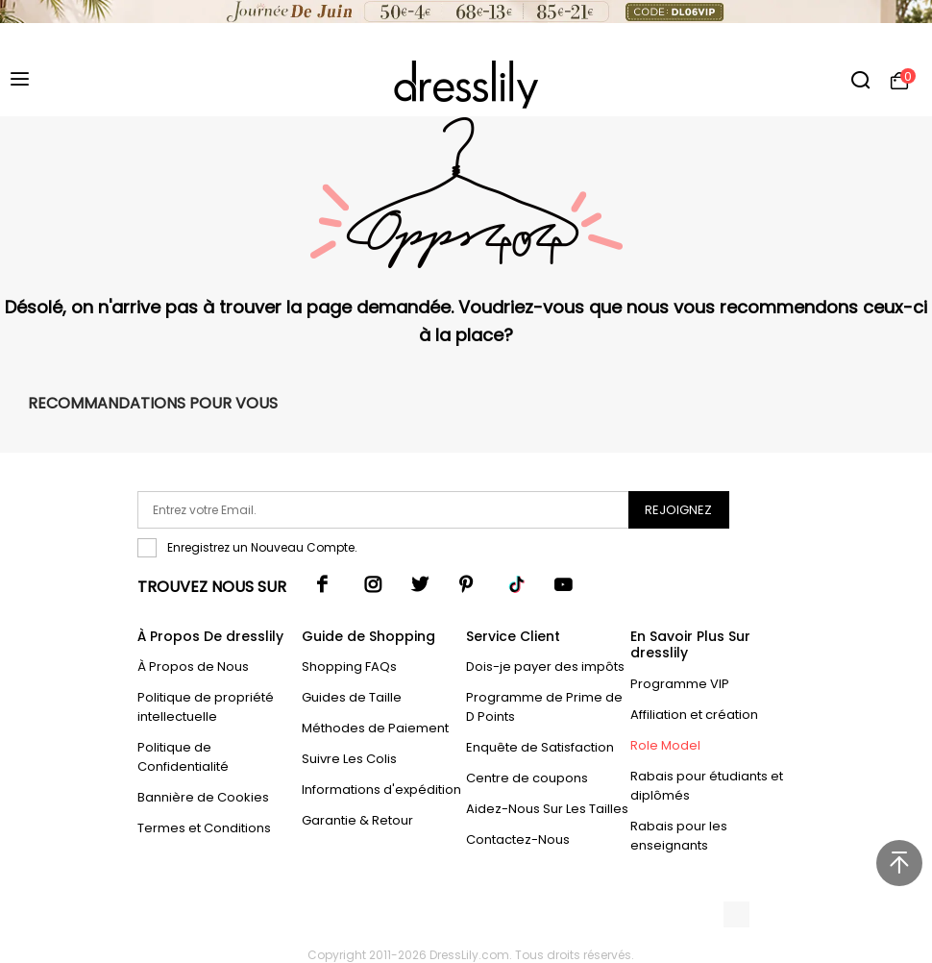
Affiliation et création (694, 714)
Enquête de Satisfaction (540, 747)
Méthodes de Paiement (375, 728)
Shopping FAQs (349, 666)
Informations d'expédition (381, 789)
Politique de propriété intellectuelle (205, 707)
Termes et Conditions (204, 828)
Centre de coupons (527, 778)
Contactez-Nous (518, 839)
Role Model (665, 745)
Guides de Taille (352, 697)
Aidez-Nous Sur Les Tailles (547, 809)
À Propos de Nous (193, 666)
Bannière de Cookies (203, 797)
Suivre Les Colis (349, 759)
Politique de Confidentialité (183, 757)
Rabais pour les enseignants (678, 835)
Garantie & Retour (357, 820)
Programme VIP (679, 684)
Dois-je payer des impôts (545, 666)
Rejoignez (678, 510)
